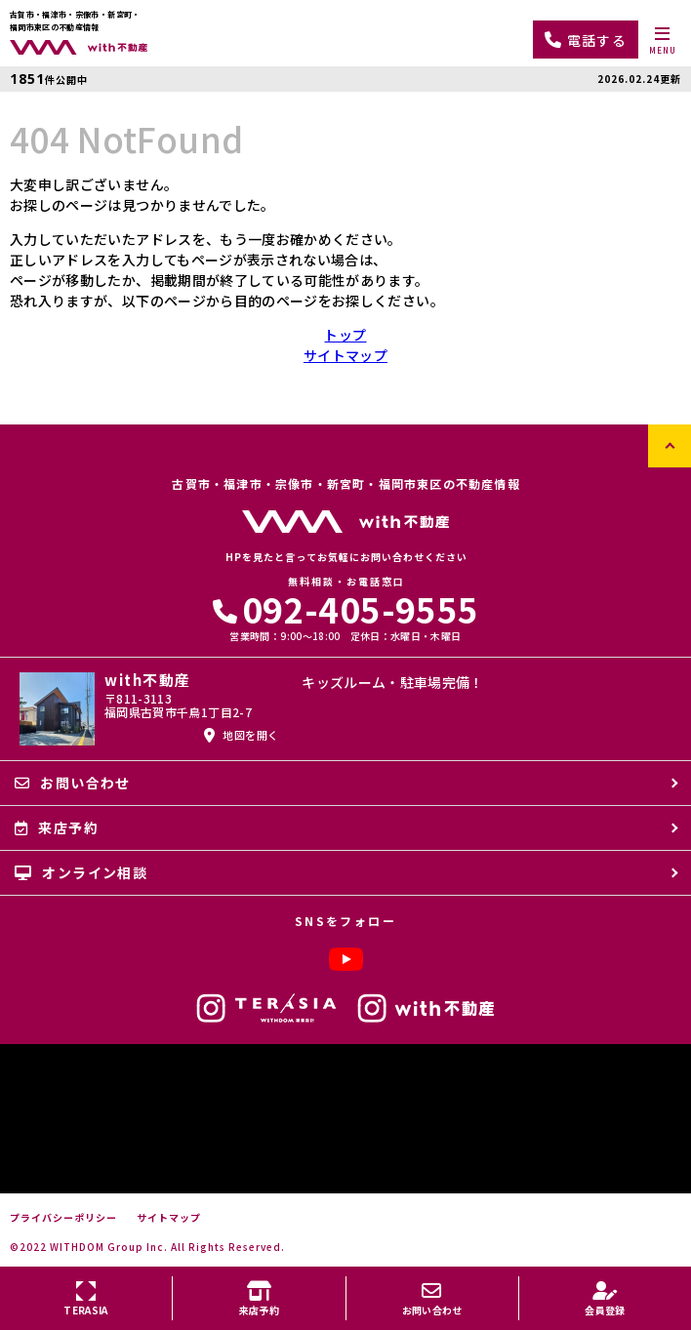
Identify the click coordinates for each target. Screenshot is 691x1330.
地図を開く (241, 735)
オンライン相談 (81, 872)
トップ (345, 334)
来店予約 (57, 827)
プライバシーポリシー (63, 1218)
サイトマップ (345, 355)
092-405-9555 (346, 608)
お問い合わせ (73, 782)
